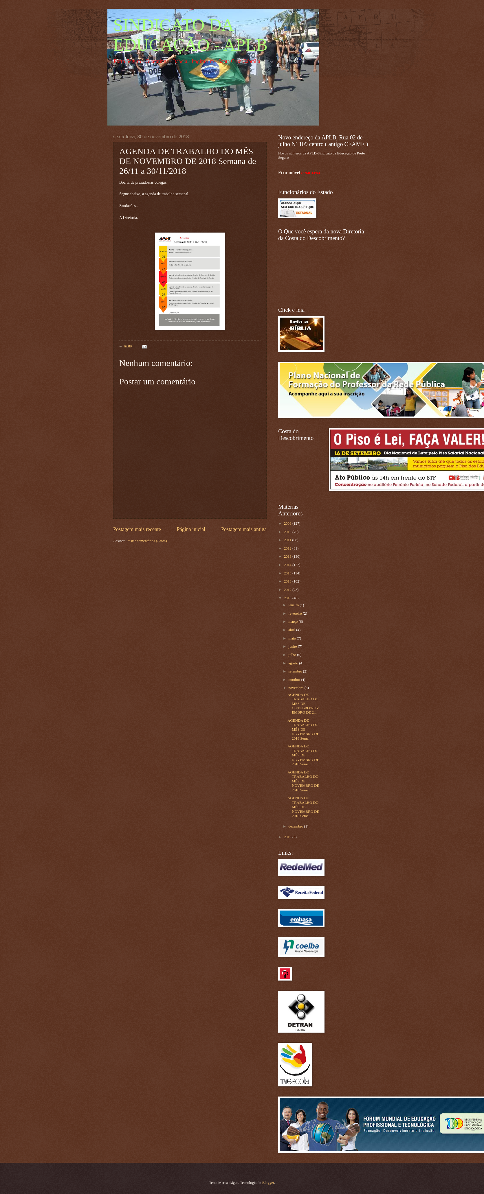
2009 (288, 524)
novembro (296, 688)
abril (292, 630)
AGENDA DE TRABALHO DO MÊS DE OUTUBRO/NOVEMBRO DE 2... (303, 704)
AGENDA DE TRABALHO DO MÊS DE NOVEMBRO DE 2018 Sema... (303, 729)
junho (293, 646)
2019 (288, 837)
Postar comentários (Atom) (146, 541)
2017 (288, 590)
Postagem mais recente (137, 529)
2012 (288, 548)
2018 (288, 598)
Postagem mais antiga (244, 529)
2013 (288, 556)
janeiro (294, 605)
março (293, 622)
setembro (295, 671)
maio (292, 638)
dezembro (296, 826)
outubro (294, 680)
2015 (288, 573)
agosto (293, 663)
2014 (288, 565)
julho (292, 655)
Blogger (268, 1183)
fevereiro (295, 613)
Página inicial (191, 529)
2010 (288, 532)
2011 (288, 540)
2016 (288, 581)
